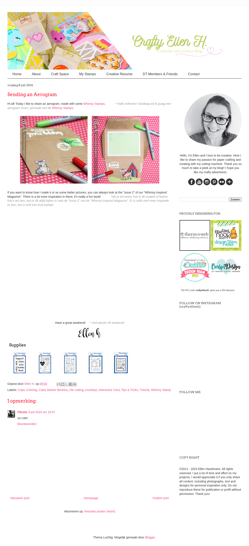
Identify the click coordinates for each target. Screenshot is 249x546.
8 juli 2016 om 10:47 (41, 412)
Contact (194, 74)
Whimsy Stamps (94, 103)
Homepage (91, 498)
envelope (91, 390)
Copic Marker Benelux (53, 390)
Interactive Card (109, 390)
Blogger (150, 537)
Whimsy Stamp (161, 390)
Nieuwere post (20, 498)
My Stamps (87, 74)
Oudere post (161, 498)
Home (17, 74)
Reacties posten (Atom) (99, 511)
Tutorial (144, 390)
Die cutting (76, 390)
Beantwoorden (27, 424)
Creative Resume (119, 74)
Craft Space (60, 74)
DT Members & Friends (160, 74)
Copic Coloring (27, 390)
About (36, 74)
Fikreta (22, 412)
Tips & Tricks (129, 390)
